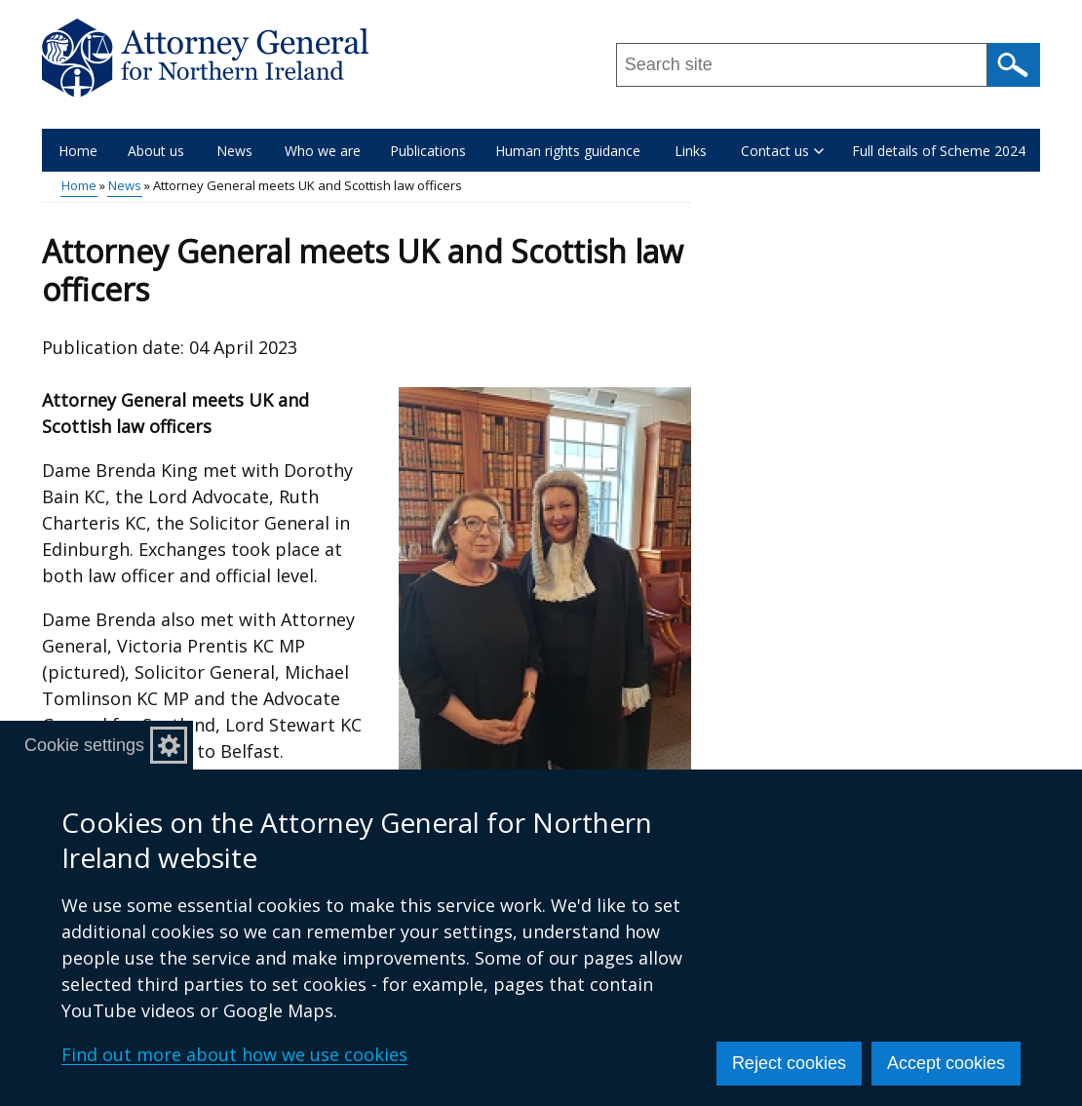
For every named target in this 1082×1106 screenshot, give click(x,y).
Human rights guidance (567, 150)
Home (77, 150)
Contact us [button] (782, 150)
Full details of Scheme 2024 (938, 150)
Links (691, 150)
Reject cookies (789, 1063)
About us (156, 150)
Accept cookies (946, 1063)
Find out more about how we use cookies (234, 1054)
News (234, 150)
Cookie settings (84, 745)
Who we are (323, 150)
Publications (428, 150)
